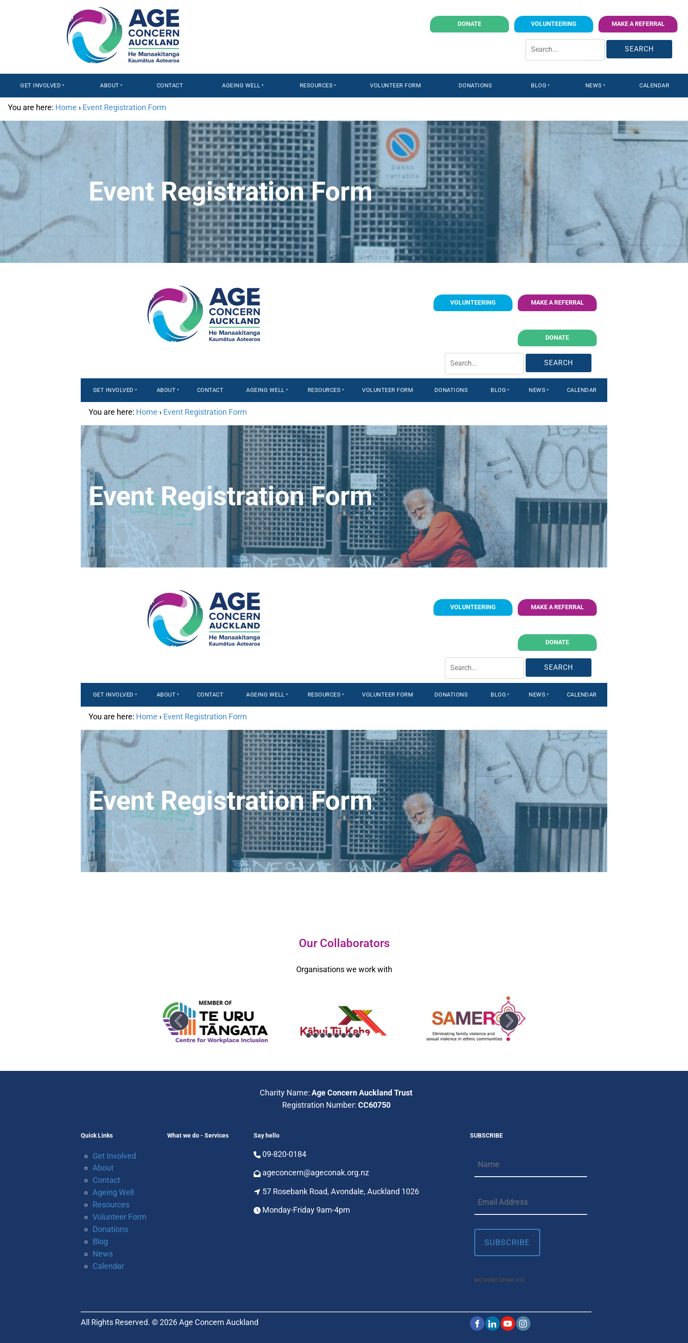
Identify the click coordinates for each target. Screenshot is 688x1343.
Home (66, 107)
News (593, 85)
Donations (475, 85)
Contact (170, 85)
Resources (316, 85)
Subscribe (507, 1242)
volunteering (571, 21)
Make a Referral (649, 21)
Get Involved (40, 85)
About (109, 85)
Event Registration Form (124, 107)
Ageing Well (241, 85)
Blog (538, 85)
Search (639, 49)
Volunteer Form (395, 85)
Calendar (654, 85)
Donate (496, 21)
